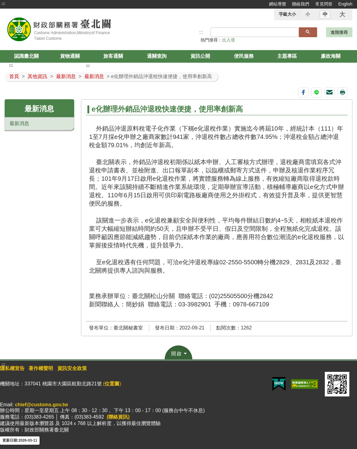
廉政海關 (330, 56)
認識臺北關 (26, 56)
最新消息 (66, 76)
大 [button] (342, 14)
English (345, 4)
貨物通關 (70, 56)
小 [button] (307, 14)
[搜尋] (255, 32)
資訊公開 (200, 56)
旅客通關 (113, 56)
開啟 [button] (176, 353)
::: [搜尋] (201, 32)
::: (3, 4)
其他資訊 (37, 76)
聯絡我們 (300, 4)
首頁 (14, 76)
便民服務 (244, 56)
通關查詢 (157, 56)
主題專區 (287, 56)
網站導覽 (277, 4)
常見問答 (323, 4)
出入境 (228, 39)
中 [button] (325, 14)
